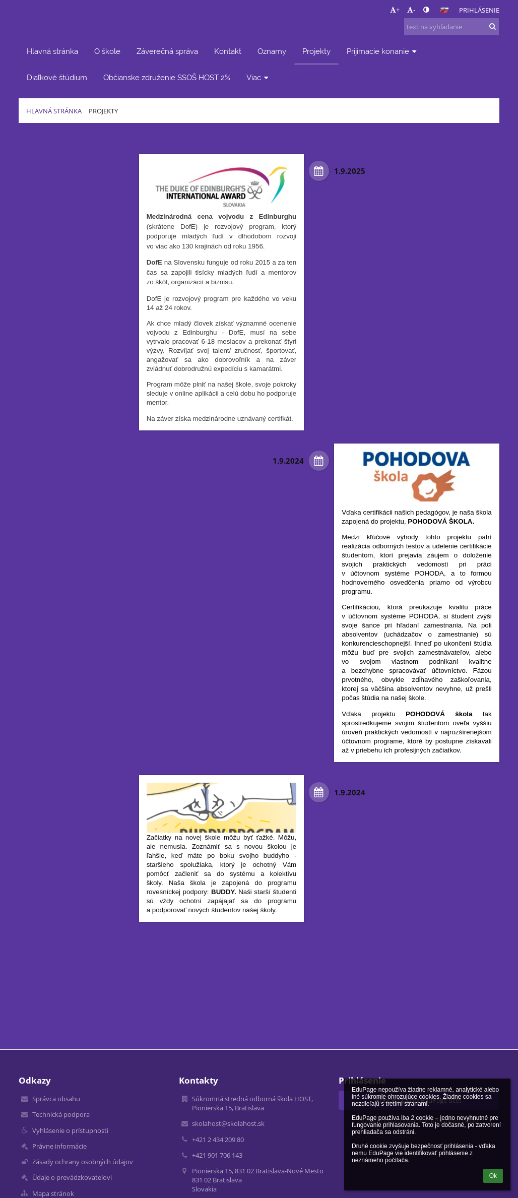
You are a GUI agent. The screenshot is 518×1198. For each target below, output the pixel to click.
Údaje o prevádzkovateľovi (72, 1177)
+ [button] (395, 9)
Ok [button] (493, 1175)
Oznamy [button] (271, 51)
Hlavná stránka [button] (52, 51)
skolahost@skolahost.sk (228, 1123)
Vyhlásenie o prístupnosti (70, 1130)
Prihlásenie (479, 10)
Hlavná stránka (54, 110)
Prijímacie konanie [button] (383, 51)
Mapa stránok (53, 1193)
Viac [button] (258, 77)
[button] (444, 10)
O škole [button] (107, 51)
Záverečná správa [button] (167, 51)
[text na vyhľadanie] (451, 27)
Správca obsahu (56, 1098)
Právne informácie (59, 1146)
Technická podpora (61, 1114)
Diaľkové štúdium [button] (57, 77)
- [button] (411, 9)
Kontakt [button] (227, 51)
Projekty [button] (316, 51)
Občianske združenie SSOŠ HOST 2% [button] (166, 77)
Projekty (103, 110)
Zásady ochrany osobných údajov (82, 1161)
